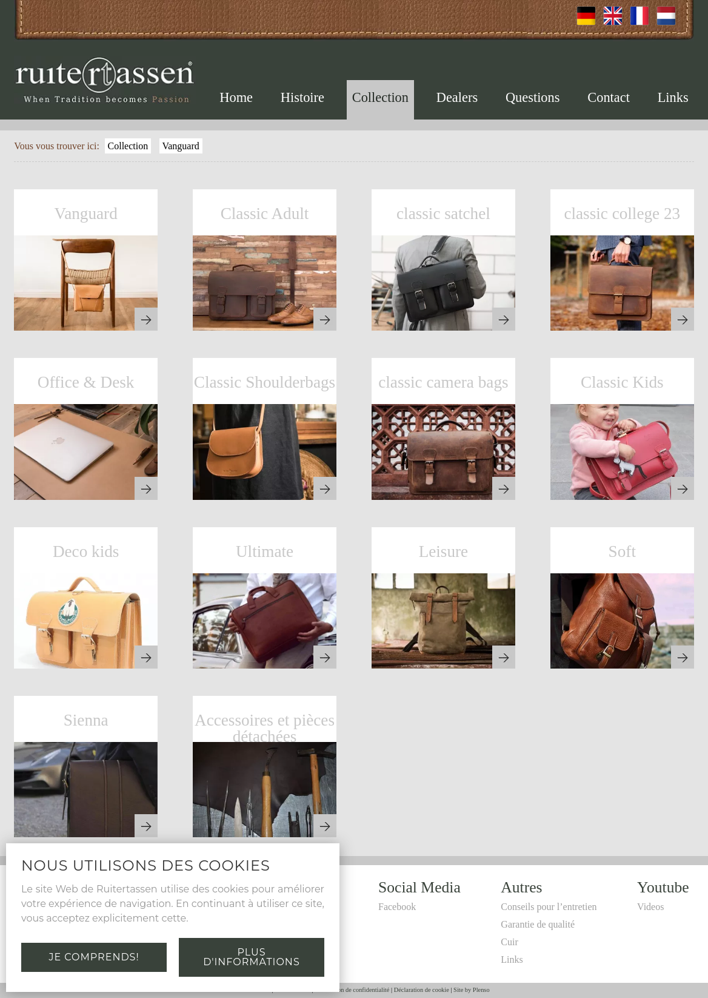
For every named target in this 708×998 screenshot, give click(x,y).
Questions (533, 97)
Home (236, 97)
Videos (650, 907)
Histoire (302, 97)
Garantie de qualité (538, 924)
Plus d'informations (251, 957)
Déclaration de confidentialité (352, 989)
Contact (608, 97)
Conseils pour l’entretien (548, 907)
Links (673, 97)
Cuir (509, 942)
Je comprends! (93, 957)
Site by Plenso (471, 989)
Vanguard (180, 146)
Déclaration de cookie (421, 989)
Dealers (457, 97)
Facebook (397, 907)
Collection (380, 97)
